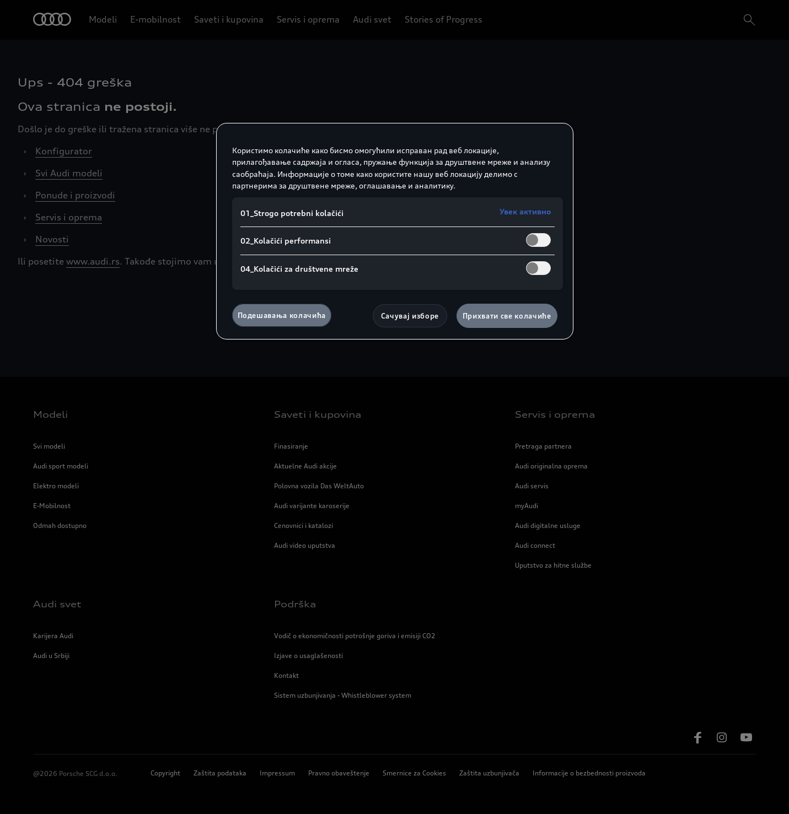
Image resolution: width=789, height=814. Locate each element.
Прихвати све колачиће (507, 315)
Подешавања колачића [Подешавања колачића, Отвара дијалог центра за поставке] (282, 315)
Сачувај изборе (410, 315)
